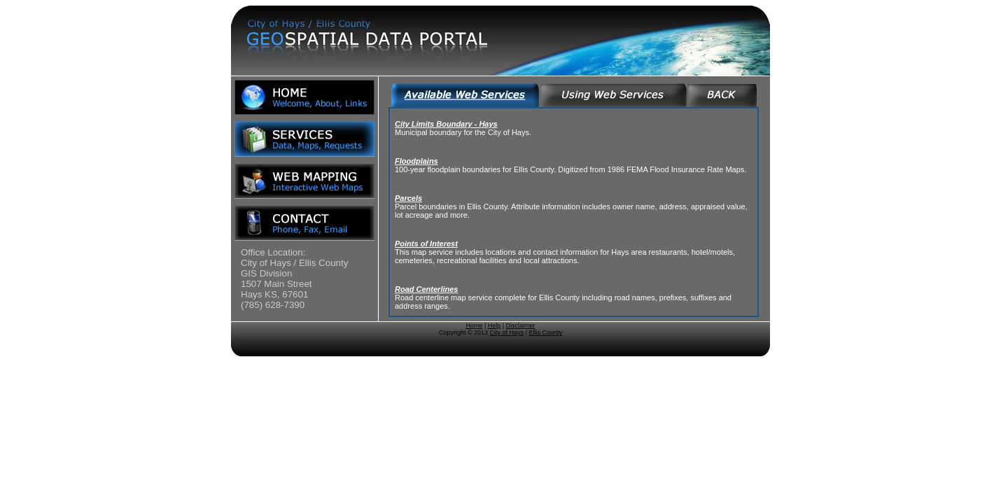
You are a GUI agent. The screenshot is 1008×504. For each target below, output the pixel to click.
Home (473, 325)
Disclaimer (521, 325)
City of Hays (507, 332)
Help (494, 325)
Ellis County (546, 332)
